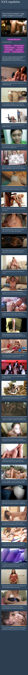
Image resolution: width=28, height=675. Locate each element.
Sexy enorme (19, 49)
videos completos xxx (18, 52)
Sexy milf (7, 52)
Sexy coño (20, 47)
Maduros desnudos (9, 47)
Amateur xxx (8, 45)
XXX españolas (10, 1)
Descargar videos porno (14, 39)
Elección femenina (18, 45)
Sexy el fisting (9, 49)
